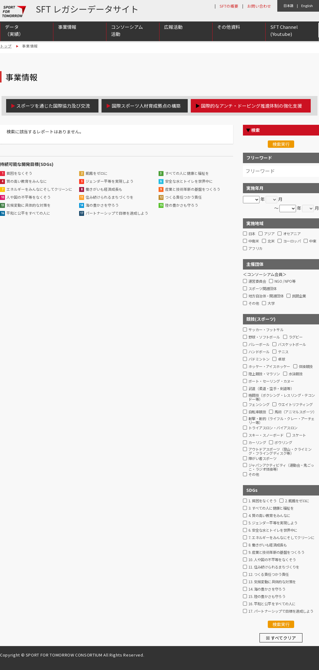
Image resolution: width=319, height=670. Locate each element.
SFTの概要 (229, 6)
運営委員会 (257, 281)
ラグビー (296, 337)
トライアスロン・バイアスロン (273, 428)
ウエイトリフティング (295, 404)
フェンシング (258, 404)
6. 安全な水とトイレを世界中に (272, 530)
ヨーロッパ (292, 241)
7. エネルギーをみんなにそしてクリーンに (281, 537)
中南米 (253, 241)
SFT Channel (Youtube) (284, 31)
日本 (252, 234)
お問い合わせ (259, 6)
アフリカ (255, 248)
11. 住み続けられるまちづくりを (273, 567)
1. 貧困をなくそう (262, 501)
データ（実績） (14, 31)
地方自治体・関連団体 (265, 296)
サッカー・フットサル (265, 329)
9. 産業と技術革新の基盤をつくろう (276, 552)
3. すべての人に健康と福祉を (271, 508)
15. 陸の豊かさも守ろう (266, 596)
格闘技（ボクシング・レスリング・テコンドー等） (281, 396)
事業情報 (67, 28)
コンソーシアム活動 (127, 31)
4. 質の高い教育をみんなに (269, 515)
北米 (271, 241)
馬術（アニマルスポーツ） (296, 412)
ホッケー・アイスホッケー (269, 366)
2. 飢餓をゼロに (297, 501)
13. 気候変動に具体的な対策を (272, 582)
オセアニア (292, 234)
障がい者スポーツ (262, 458)
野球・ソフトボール (264, 337)
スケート (299, 435)
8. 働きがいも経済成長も (267, 545)
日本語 (288, 5)
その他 (253, 303)
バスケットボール (292, 344)
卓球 (281, 359)
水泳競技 (296, 374)
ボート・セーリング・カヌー (271, 381)
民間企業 (299, 296)
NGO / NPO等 (285, 281)
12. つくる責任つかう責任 (268, 574)
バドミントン (258, 359)
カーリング (257, 442)
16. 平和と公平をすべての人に (271, 604)
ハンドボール (258, 352)
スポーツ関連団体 (262, 288)
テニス (283, 352)
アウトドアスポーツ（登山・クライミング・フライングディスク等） (279, 450)
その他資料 (228, 28)
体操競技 (306, 366)
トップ (6, 45)
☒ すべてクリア (281, 638)
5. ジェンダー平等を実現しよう (272, 523)
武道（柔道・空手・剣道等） (271, 388)
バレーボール (258, 344)
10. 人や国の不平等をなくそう (272, 559)
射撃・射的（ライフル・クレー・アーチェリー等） (281, 419)
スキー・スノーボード (265, 435)
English (307, 5)
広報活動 (173, 28)
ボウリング (283, 442)
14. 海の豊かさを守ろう (266, 589)
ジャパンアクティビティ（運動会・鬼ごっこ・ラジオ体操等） (281, 466)
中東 (312, 241)
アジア (269, 234)
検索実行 (281, 144)
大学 (271, 303)
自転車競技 (257, 412)
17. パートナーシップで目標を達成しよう (280, 611)
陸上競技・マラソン (264, 374)
